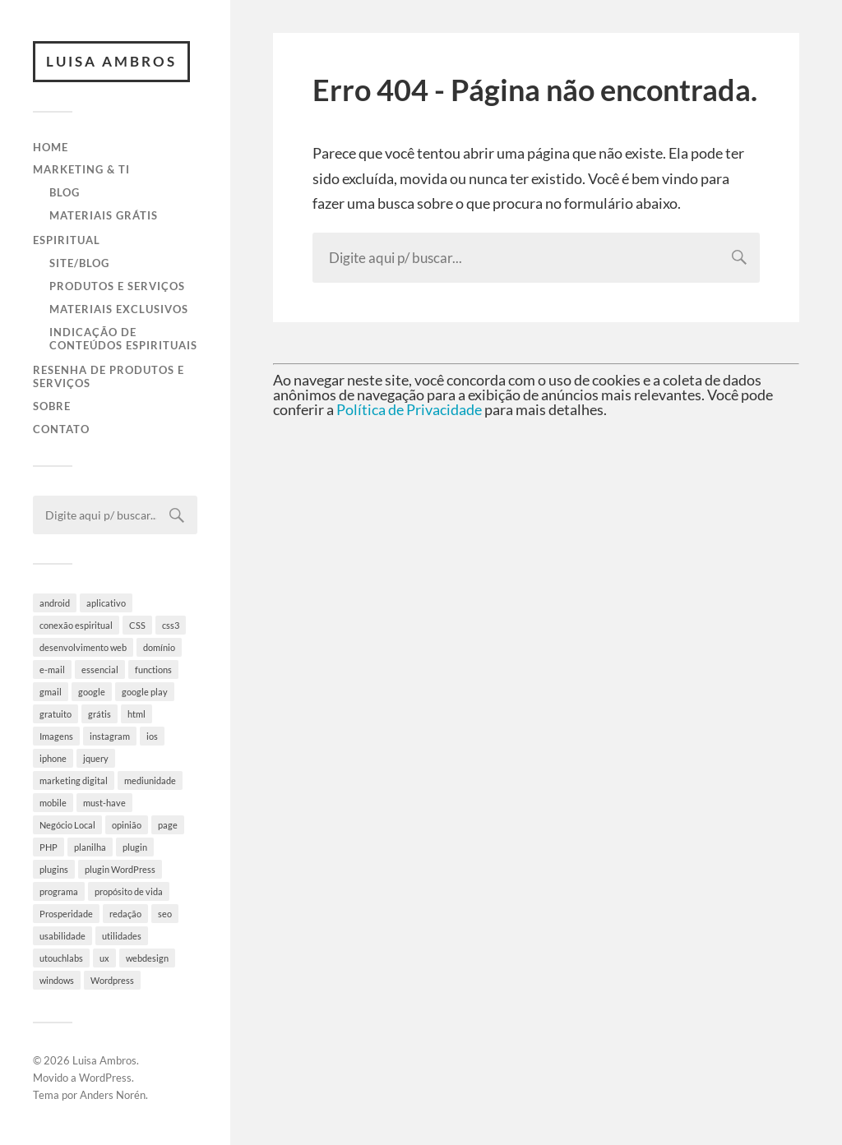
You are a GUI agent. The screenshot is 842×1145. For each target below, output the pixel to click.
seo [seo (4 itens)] (165, 913)
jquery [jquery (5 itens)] (96, 758)
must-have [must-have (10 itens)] (104, 802)
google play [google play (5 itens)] (145, 691)
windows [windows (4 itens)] (56, 980)
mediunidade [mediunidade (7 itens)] (150, 780)
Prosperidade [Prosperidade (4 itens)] (66, 913)
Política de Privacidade (409, 409)
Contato (61, 429)
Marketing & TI (81, 169)
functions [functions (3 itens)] (153, 669)
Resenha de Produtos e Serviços (108, 376)
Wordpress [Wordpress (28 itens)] (112, 980)
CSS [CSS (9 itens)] (137, 625)
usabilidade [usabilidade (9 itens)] (62, 935)
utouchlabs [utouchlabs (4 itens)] (61, 958)
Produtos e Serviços (117, 286)
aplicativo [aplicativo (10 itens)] (106, 603)
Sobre (52, 406)
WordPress (105, 1077)
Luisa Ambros (111, 61)
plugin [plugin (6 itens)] (135, 847)
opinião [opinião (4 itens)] (126, 825)
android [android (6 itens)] (54, 603)
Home (50, 147)
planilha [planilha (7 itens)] (90, 847)
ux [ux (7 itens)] (104, 958)
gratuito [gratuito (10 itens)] (55, 714)
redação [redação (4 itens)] (125, 913)
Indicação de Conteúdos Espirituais (123, 338)
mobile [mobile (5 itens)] (53, 802)
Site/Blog (79, 263)
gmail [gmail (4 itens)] (50, 691)
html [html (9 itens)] (136, 714)
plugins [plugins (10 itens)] (53, 869)
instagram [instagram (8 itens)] (110, 736)
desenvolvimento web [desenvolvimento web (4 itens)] (83, 647)
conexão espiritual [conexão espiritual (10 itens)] (76, 625)
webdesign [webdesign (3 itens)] (147, 958)
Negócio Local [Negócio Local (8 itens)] (67, 825)
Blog (64, 192)
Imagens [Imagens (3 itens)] (56, 736)
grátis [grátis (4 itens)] (99, 714)
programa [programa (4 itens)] (58, 891)
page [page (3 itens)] (168, 825)
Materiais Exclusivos (118, 309)
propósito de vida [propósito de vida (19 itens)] (129, 891)
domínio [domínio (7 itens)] (159, 647)
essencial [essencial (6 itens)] (99, 669)
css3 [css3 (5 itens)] (170, 625)
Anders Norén (113, 1094)
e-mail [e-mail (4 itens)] (52, 669)
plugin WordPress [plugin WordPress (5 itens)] (120, 869)
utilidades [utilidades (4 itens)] (121, 935)
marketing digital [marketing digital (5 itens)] (73, 780)
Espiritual (66, 240)
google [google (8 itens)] (91, 691)
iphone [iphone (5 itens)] (53, 758)
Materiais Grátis (103, 215)
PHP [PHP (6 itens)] (48, 847)
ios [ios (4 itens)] (152, 736)
